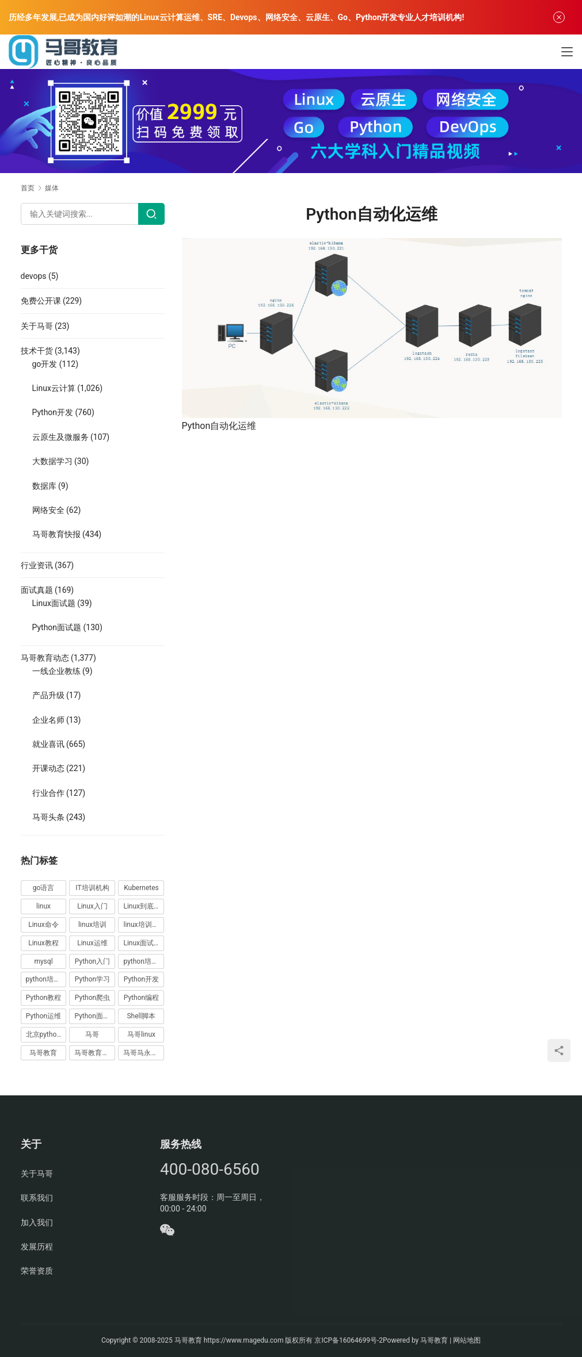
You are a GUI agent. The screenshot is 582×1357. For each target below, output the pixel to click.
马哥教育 (188, 1340)
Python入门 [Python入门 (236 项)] (92, 961)
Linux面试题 (53, 603)
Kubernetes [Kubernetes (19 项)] (141, 888)
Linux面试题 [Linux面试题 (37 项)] (142, 943)
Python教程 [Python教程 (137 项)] (43, 998)
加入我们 (37, 1222)
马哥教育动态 (45, 657)
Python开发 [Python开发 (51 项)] (141, 979)
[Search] (151, 214)
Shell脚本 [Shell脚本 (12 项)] (141, 1016)
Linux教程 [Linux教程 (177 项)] (43, 943)
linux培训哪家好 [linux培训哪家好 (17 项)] (143, 925)
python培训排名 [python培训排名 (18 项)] (46, 979)
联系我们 (37, 1197)
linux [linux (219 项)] (43, 906)
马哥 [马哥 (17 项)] (92, 1034)
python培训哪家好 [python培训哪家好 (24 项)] (143, 961)
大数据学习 (52, 461)
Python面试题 (57, 627)
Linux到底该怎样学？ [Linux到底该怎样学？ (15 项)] (143, 906)
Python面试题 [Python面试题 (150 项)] (94, 1016)
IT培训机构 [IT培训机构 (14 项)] (92, 888)
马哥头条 (48, 817)
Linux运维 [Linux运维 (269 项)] (92, 943)
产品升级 (48, 695)
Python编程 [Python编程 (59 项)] (141, 998)
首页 (28, 188)
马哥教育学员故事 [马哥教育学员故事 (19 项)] (94, 1053)
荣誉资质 (37, 1270)
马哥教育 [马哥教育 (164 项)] (43, 1053)
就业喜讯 (48, 744)
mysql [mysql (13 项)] (43, 961)
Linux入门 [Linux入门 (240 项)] (92, 906)
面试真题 (37, 590)
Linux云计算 (53, 388)
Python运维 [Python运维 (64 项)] (43, 1016)
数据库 (44, 485)
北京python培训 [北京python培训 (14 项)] (46, 1034)
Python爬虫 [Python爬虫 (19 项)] (92, 998)
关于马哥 (37, 326)
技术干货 (37, 350)
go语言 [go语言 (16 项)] (44, 888)
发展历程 (37, 1246)
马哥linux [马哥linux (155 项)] (141, 1034)
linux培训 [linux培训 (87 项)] (92, 925)
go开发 (45, 364)
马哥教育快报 (56, 534)
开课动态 (48, 768)
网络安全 (48, 510)
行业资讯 (37, 565)
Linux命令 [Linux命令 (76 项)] (43, 925)
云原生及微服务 (60, 437)
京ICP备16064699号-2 (348, 1340)
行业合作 (48, 793)
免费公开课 (41, 300)
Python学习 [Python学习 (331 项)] (92, 979)
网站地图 (467, 1340)
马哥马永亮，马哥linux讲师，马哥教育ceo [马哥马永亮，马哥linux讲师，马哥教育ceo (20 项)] (143, 1053)
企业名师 (48, 719)
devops (34, 276)
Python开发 (53, 412)
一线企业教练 (56, 671)
